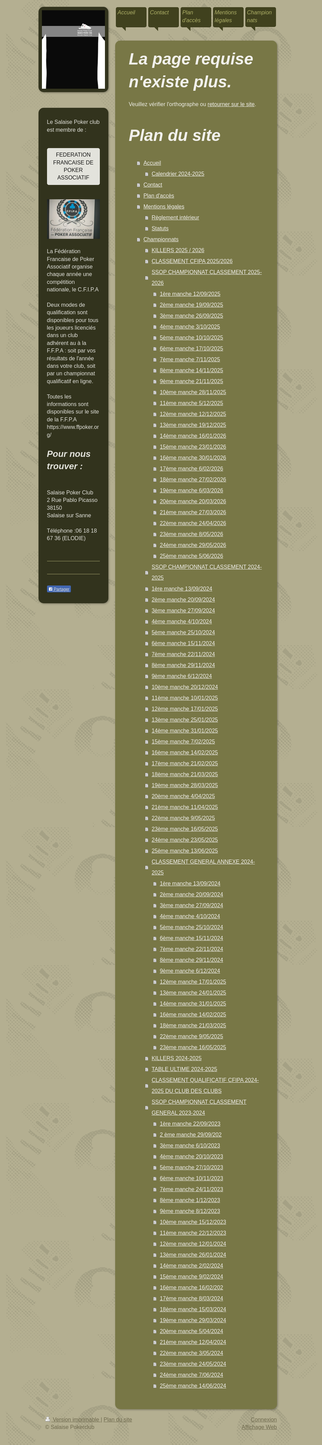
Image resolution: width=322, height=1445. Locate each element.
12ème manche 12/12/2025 (193, 414)
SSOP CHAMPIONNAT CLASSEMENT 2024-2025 (207, 572)
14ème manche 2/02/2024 (191, 1266)
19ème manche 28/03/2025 (185, 785)
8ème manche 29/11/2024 (183, 665)
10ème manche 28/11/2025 (193, 392)
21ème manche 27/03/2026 (193, 512)
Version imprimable (73, 1419)
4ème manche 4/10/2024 (182, 621)
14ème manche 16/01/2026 (193, 436)
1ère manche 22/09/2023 (190, 1124)
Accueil (152, 163)
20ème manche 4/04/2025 (183, 796)
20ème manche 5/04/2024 (191, 1331)
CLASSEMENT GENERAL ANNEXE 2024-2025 (203, 867)
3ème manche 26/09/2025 (191, 316)
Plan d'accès (158, 196)
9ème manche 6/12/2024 (182, 676)
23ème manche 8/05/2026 (191, 534)
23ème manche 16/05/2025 (185, 829)
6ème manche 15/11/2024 (183, 643)
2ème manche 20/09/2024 (183, 600)
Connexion (264, 1419)
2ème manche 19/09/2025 (191, 305)
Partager (59, 589)
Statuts (160, 228)
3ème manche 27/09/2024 (183, 610)
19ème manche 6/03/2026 (191, 490)
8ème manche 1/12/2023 (190, 1200)
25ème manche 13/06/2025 (185, 851)
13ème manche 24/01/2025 (193, 993)
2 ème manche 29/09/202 (190, 1135)
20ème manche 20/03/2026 (193, 501)
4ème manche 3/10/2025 (190, 327)
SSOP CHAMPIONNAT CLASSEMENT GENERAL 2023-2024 (199, 1107)
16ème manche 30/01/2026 (193, 458)
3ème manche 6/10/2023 (190, 1145)
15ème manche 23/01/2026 (193, 447)
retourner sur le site (231, 104)
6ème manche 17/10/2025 (191, 348)
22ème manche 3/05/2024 (191, 1353)
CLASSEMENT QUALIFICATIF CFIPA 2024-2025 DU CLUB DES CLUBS (205, 1085)
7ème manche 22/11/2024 (183, 654)
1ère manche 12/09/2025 (190, 294)
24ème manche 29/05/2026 (193, 545)
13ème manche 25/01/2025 (185, 720)
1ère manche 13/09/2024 (182, 589)
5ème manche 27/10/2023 (191, 1167)
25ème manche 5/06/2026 (191, 556)
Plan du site (118, 1419)
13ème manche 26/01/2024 (193, 1255)
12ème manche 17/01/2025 (185, 709)
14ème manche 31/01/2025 (185, 731)
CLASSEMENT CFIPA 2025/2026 (192, 261)
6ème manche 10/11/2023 (191, 1178)
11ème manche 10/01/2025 (185, 698)
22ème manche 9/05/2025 (183, 818)
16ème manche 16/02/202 (191, 1287)
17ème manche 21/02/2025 (185, 763)
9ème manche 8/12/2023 (190, 1211)
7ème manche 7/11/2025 (190, 359)
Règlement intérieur (175, 217)
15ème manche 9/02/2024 (191, 1277)
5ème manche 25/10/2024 (183, 632)
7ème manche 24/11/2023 (191, 1189)
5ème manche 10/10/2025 (191, 338)
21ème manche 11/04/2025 (185, 807)
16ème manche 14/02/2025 (185, 752)
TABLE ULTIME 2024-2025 (184, 1069)
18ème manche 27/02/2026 (193, 479)
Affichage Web (259, 1427)
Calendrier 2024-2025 (178, 174)
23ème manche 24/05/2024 (193, 1364)
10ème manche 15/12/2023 (193, 1222)
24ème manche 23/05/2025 (185, 840)
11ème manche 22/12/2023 (193, 1233)
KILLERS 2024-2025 (177, 1058)
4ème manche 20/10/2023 (191, 1156)
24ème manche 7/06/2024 (191, 1375)
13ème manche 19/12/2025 (193, 425)
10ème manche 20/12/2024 (185, 687)
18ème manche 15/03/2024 (193, 1309)
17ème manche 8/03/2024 (191, 1298)
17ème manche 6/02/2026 (191, 469)
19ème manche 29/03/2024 (193, 1320)
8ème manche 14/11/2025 (191, 370)
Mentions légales (163, 206)
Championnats (161, 239)
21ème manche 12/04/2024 (193, 1342)
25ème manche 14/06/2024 (193, 1386)
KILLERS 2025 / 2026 (178, 250)
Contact (152, 185)
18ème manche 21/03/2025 (185, 774)
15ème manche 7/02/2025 (183, 742)
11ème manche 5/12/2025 (191, 403)
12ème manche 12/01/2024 (193, 1244)
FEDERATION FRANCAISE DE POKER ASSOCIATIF (73, 166)
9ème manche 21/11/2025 (191, 381)
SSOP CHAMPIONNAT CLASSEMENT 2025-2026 (207, 277)
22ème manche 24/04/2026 (193, 523)
